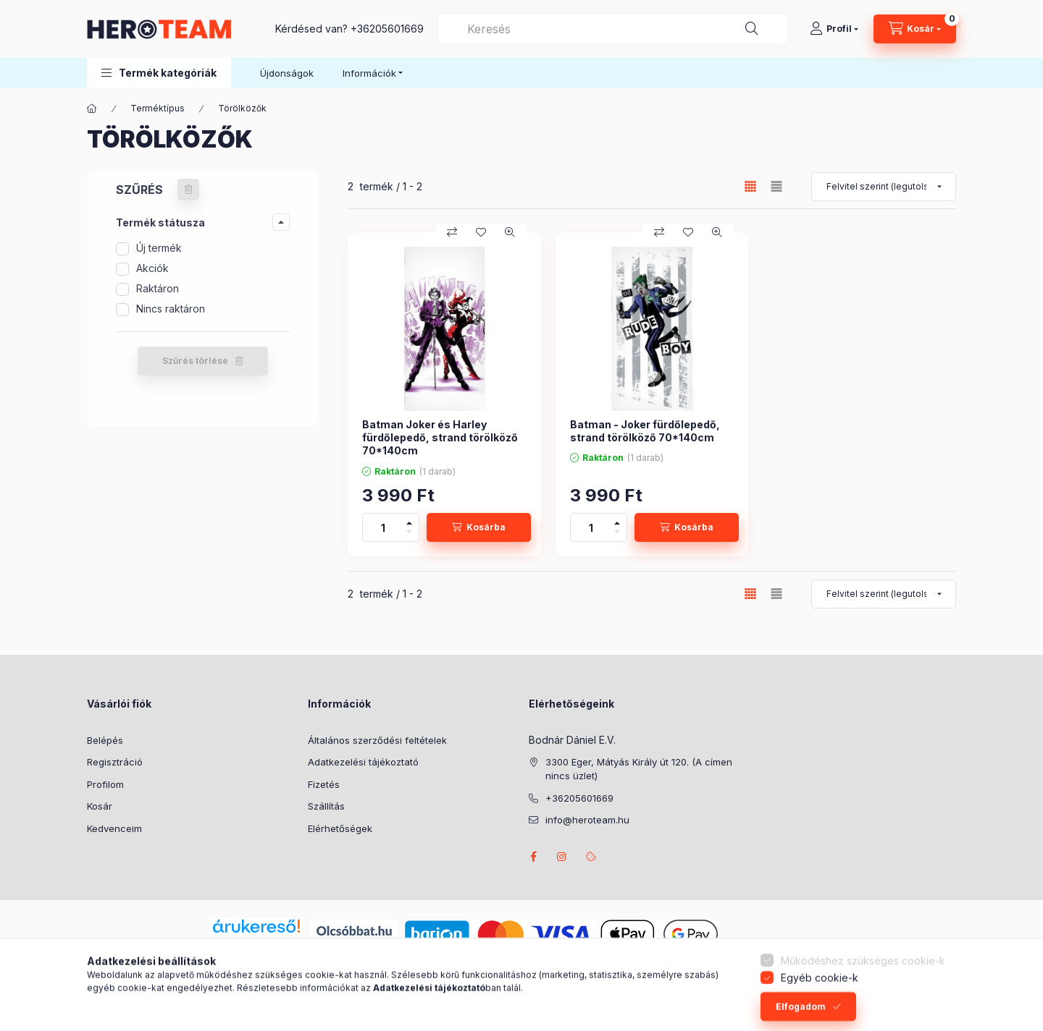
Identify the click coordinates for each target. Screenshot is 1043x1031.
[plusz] (409, 520)
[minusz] (409, 534)
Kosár (99, 806)
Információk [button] (369, 73)
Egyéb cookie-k (819, 1009)
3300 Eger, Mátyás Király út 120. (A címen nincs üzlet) (638, 769)
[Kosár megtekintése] (915, 28)
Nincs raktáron (170, 308)
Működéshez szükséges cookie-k (863, 991)
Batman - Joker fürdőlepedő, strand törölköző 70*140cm (645, 431)
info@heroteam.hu (587, 820)
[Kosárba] (479, 527)
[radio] (776, 186)
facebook (533, 856)
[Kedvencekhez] (480, 232)
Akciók (152, 268)
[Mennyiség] (383, 527)
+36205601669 (387, 28)
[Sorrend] (883, 186)
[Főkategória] (92, 108)
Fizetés (324, 784)
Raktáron (157, 288)
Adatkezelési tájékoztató (363, 762)
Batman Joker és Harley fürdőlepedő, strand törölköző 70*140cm (440, 437)
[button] (159, 73)
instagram (562, 856)
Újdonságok (287, 73)
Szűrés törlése (195, 360)
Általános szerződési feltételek (377, 740)
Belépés (105, 740)
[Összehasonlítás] (451, 232)
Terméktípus (157, 108)
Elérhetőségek (340, 828)
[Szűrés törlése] (188, 189)
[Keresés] (752, 29)
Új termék (159, 248)
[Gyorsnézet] (509, 232)
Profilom (105, 784)
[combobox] (612, 28)
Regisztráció (115, 762)
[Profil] (834, 28)
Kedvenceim (114, 828)
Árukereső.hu (256, 942)
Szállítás (326, 806)
